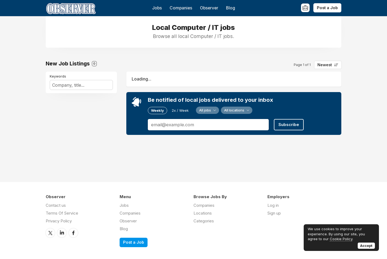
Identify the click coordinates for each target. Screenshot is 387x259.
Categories (204, 220)
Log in (273, 205)
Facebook (73, 232)
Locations (203, 213)
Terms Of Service (62, 213)
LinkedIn (61, 232)
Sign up (274, 213)
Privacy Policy (59, 220)
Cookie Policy (341, 239)
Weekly (157, 110)
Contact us (56, 205)
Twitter (50, 232)
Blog (230, 7)
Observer (209, 7)
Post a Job (327, 7)
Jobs (157, 7)
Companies (181, 7)
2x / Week (180, 110)
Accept (366, 245)
